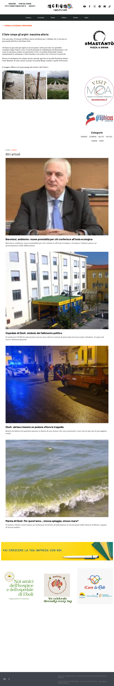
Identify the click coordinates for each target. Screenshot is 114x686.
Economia (41, 17)
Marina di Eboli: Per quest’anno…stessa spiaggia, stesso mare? (45, 520)
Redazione (12, 4)
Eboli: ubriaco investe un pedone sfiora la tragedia (36, 427)
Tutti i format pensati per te (15, 6)
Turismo (75, 17)
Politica (64, 17)
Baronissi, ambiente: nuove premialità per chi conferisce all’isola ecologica (52, 239)
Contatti (32, 6)
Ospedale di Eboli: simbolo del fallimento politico (35, 333)
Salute (53, 17)
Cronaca (28, 17)
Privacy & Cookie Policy (88, 681)
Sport (86, 17)
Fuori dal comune (25, 4)
